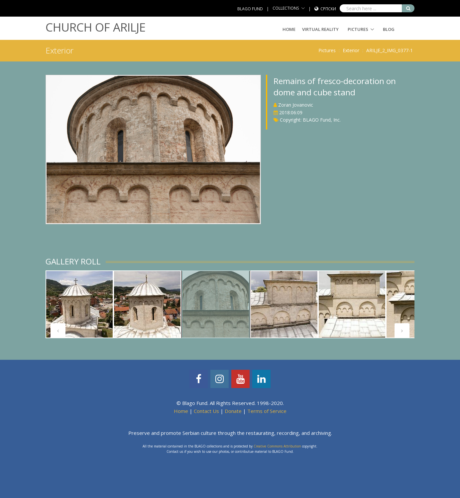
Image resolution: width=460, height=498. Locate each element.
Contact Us (206, 411)
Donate (233, 411)
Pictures (358, 29)
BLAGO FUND (250, 9)
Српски (328, 9)
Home (289, 29)
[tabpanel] (79, 304)
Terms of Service (267, 411)
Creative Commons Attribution (277, 446)
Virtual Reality (320, 29)
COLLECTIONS (286, 8)
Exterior (351, 50)
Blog (389, 29)
